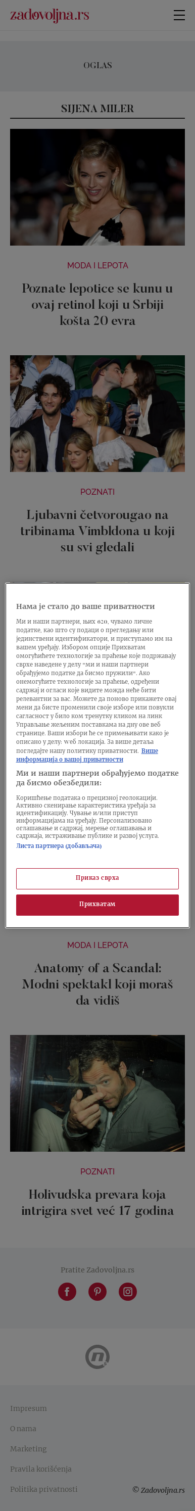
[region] (97, 755)
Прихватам (97, 905)
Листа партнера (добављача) (59, 846)
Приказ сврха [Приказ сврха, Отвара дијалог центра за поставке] (97, 878)
